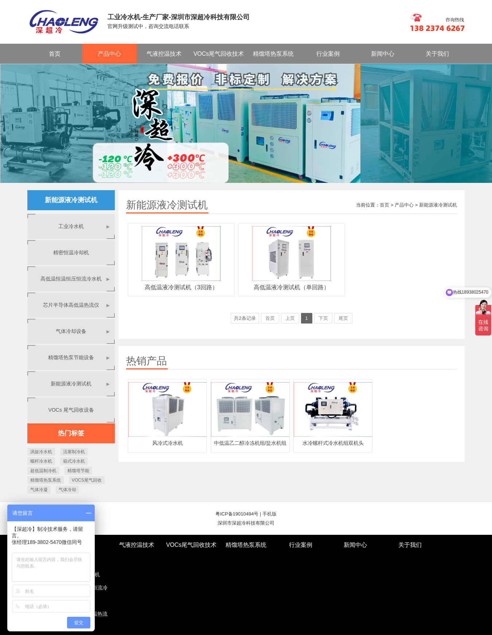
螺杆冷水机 (41, 461)
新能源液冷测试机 (81, 384)
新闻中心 (382, 54)
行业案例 (328, 54)
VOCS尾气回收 (87, 480)
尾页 (343, 318)
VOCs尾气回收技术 (219, 54)
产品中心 (109, 54)
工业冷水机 (84, 226)
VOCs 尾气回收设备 (71, 410)
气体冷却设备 (83, 331)
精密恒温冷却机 (71, 252)
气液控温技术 (164, 54)
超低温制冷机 (43, 470)
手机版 (269, 514)
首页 (54, 54)
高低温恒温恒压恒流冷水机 (75, 279)
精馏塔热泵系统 (273, 54)
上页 (290, 318)
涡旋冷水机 (41, 451)
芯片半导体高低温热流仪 (77, 305)
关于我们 (437, 54)
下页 (323, 318)
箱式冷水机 (74, 461)
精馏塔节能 (78, 470)
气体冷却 (67, 489)
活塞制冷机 (74, 451)
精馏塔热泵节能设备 (79, 357)
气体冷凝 (39, 489)
